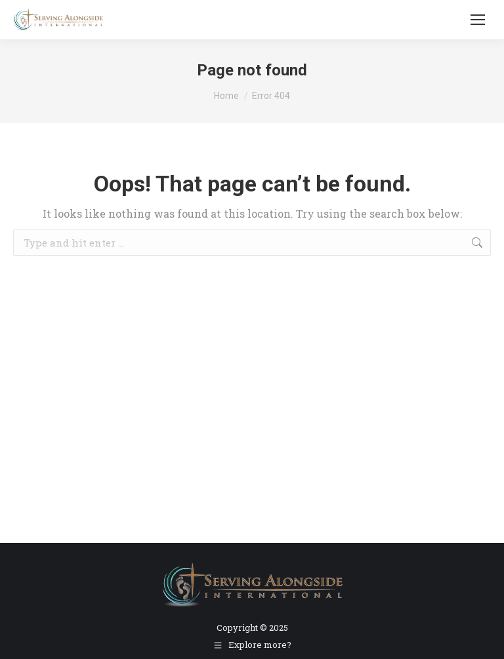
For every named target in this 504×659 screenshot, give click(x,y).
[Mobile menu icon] (478, 20)
